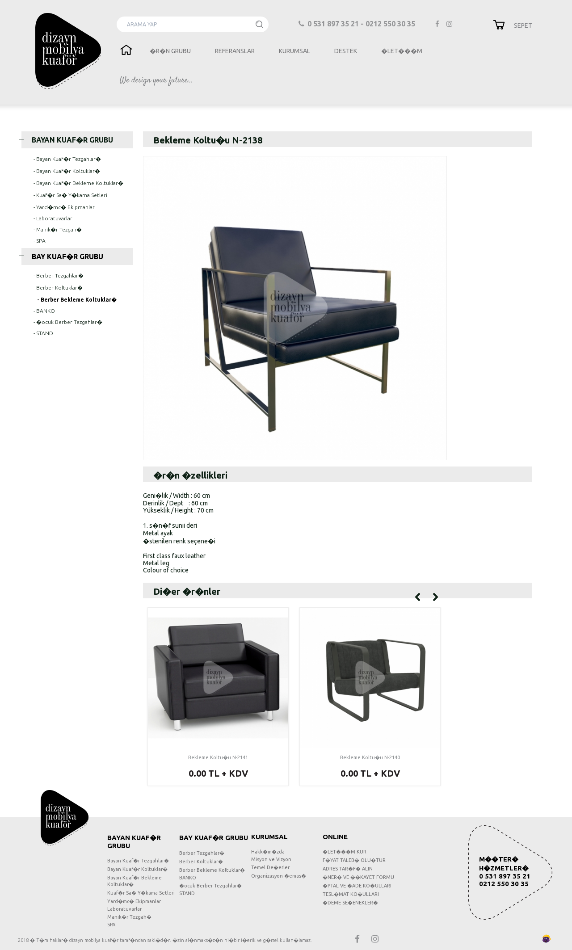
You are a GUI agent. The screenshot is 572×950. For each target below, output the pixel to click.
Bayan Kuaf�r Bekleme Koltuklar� (134, 881)
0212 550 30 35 (504, 883)
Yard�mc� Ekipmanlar (134, 901)
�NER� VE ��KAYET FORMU (358, 877)
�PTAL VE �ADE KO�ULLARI (357, 885)
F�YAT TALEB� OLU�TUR (354, 860)
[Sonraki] (435, 596)
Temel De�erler (270, 867)
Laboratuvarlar (124, 909)
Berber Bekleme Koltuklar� (212, 870)
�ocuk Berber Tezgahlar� (210, 885)
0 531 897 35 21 (504, 876)
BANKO (187, 877)
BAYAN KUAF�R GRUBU (67, 140)
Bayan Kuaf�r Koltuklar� (137, 869)
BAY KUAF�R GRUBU (62, 256)
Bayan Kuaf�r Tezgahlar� (138, 860)
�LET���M (401, 51)
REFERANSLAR (235, 51)
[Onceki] (418, 596)
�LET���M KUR (344, 851)
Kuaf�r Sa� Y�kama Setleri (141, 892)
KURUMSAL (294, 51)
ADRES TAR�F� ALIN (348, 868)
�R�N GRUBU (170, 51)
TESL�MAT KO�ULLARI (351, 894)
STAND (187, 893)
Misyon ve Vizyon (271, 859)
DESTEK (345, 51)
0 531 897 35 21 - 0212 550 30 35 (358, 24)
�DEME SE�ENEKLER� (350, 902)
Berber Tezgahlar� (201, 853)
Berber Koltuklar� (201, 861)
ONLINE (335, 837)
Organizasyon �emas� (278, 876)
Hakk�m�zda (268, 851)
